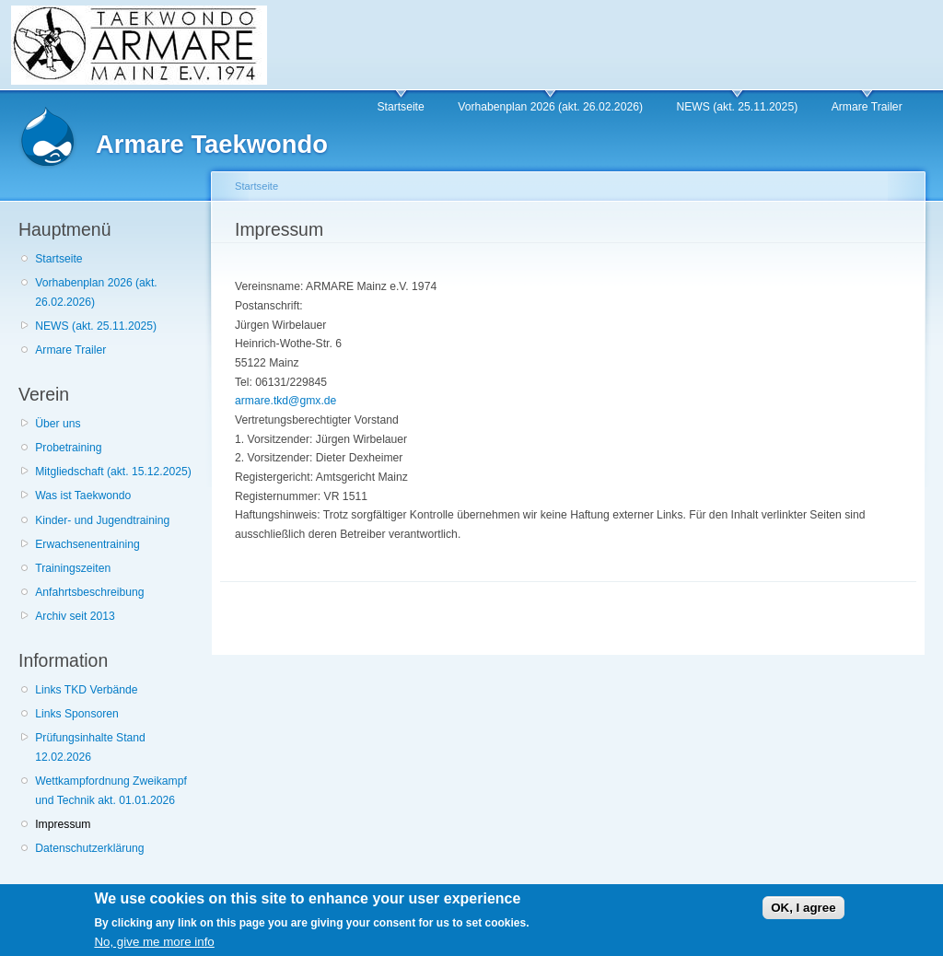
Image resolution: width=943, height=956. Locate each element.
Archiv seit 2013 (75, 616)
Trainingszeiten (73, 568)
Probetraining (68, 447)
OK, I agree (803, 911)
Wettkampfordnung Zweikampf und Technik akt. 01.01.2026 (111, 791)
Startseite (400, 106)
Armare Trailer (867, 106)
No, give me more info (154, 945)
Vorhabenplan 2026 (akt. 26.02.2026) (550, 106)
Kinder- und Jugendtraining (102, 520)
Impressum (62, 824)
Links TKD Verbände (86, 689)
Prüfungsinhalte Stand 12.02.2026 (90, 747)
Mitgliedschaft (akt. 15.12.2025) (113, 471)
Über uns (57, 423)
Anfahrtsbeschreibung (89, 592)
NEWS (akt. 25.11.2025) (736, 106)
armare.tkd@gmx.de (285, 400)
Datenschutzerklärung (89, 848)
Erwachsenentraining (87, 544)
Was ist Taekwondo (83, 495)
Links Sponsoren (77, 713)
